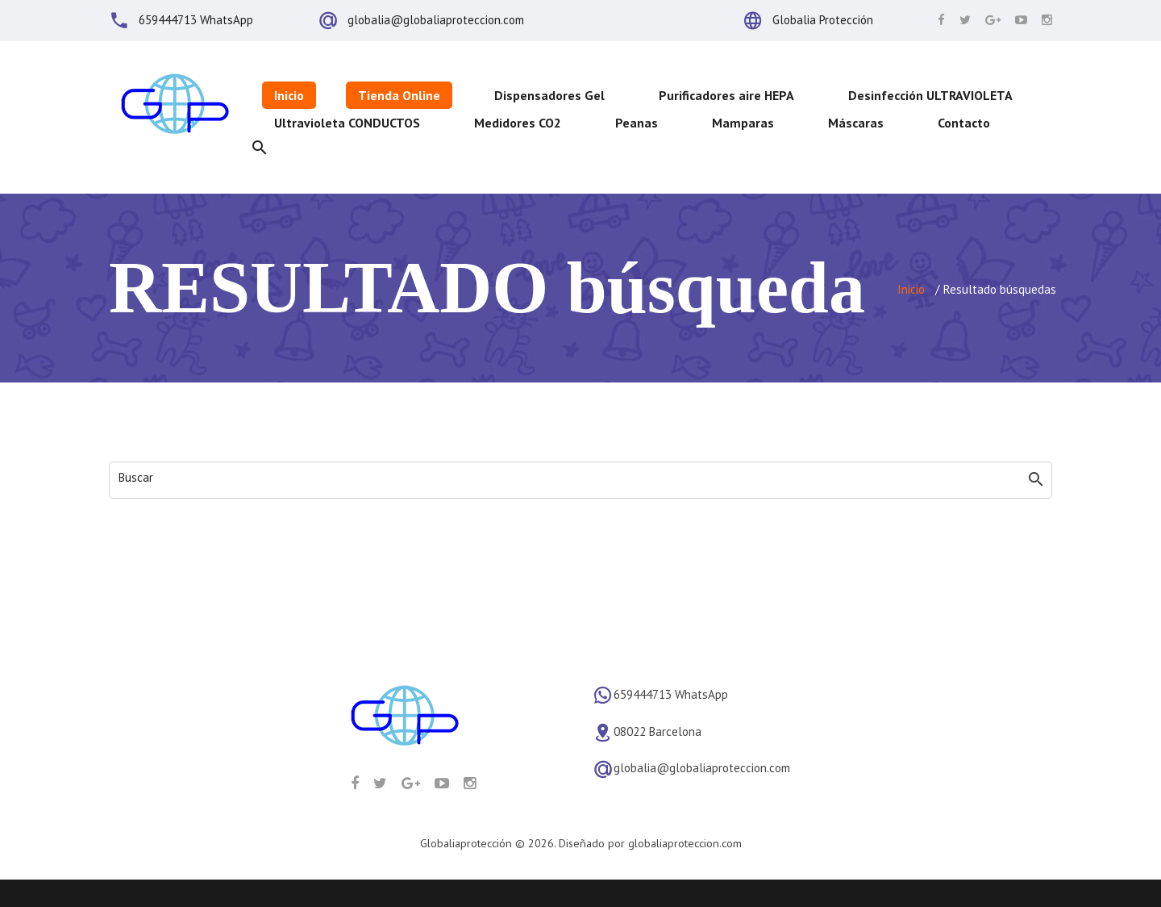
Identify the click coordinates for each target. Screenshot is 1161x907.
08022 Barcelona (657, 731)
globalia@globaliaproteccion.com (435, 19)
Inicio (911, 289)
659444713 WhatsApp (196, 19)
